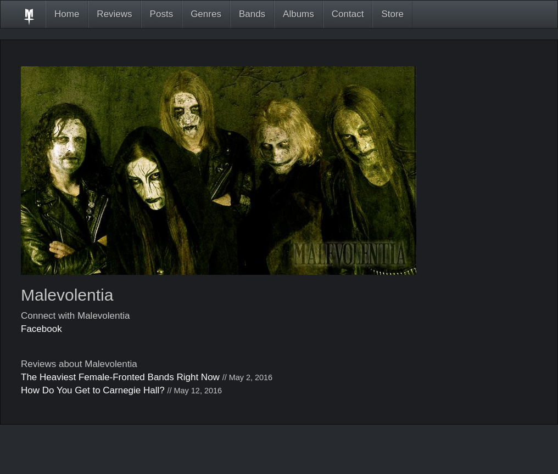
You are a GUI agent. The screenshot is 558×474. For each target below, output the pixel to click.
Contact (348, 14)
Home (66, 14)
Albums (298, 14)
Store (392, 14)
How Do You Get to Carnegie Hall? (93, 390)
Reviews (114, 14)
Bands (252, 14)
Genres (206, 14)
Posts (162, 14)
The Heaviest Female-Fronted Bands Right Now (120, 377)
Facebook (41, 329)
